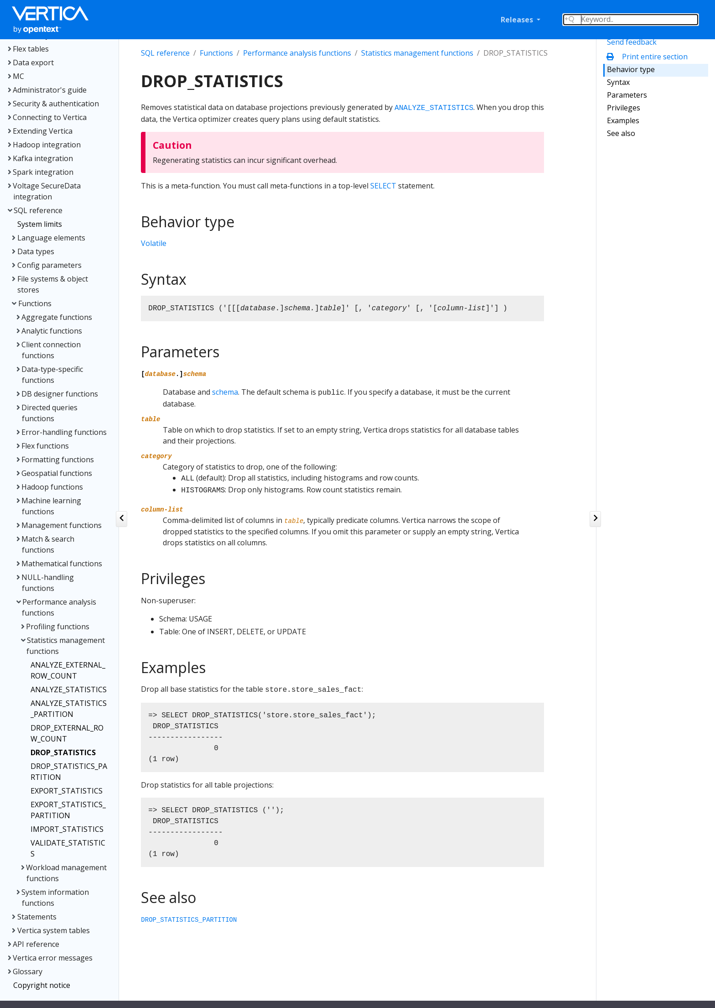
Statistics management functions (417, 53)
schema (225, 392)
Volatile (153, 243)
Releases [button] (518, 20)
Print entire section (649, 57)
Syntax (618, 82)
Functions (216, 53)
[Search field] (630, 19)
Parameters (627, 95)
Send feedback (632, 42)
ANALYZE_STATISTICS (433, 108)
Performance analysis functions (297, 53)
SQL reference (165, 53)
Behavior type (631, 69)
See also (621, 133)
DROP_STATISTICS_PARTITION (189, 920)
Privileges (623, 108)
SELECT (383, 186)
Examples (623, 120)
